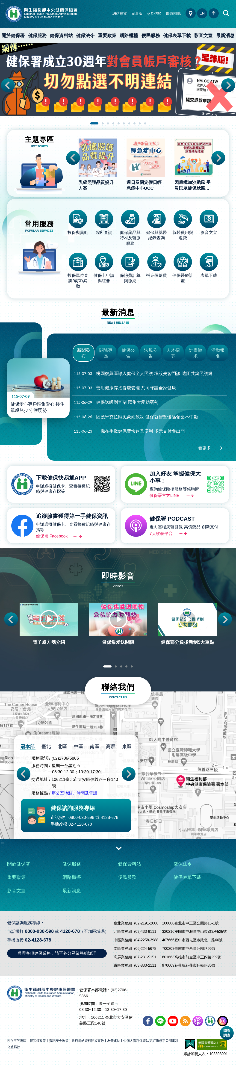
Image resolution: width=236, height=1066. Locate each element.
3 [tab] (108, 123)
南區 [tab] (94, 746)
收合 (118, 847)
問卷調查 (226, 1033)
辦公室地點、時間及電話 (74, 793)
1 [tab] (94, 123)
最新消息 (71, 890)
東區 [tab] (126, 746)
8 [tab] (134, 123)
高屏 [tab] (110, 746)
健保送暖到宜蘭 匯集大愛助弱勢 (116, 402)
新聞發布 (83, 353)
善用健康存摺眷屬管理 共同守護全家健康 (125, 388)
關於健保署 (13, 35)
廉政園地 (173, 13)
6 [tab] (124, 123)
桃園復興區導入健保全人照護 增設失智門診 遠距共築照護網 (143, 373)
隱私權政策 (38, 1040)
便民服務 (151, 35)
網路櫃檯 (129, 35)
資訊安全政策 (58, 1040)
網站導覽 (119, 13)
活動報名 (217, 353)
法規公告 (150, 353)
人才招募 (173, 353)
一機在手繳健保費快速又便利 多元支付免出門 (129, 431)
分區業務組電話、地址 (191, 13)
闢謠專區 (105, 353)
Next (228, 85)
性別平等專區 (17, 1040)
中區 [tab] (78, 746)
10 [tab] (145, 123)
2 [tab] (103, 123)
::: (2, 4)
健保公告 (128, 353)
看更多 (204, 448)
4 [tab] (113, 123)
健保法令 (85, 35)
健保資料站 (61, 35)
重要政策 (107, 35)
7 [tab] (129, 123)
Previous (8, 85)
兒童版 (136, 13)
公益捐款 (13, 1047)
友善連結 (113, 1040)
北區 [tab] (62, 746)
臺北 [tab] (46, 746)
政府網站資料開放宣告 (88, 1040)
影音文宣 (203, 35)
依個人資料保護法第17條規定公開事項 (151, 1040)
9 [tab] (140, 123)
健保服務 (37, 35)
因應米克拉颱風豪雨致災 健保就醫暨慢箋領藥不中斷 (136, 417)
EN (202, 13)
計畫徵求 (195, 353)
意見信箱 (154, 13)
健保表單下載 (177, 35)
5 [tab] (119, 123)
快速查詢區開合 (226, 13)
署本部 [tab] (28, 746)
